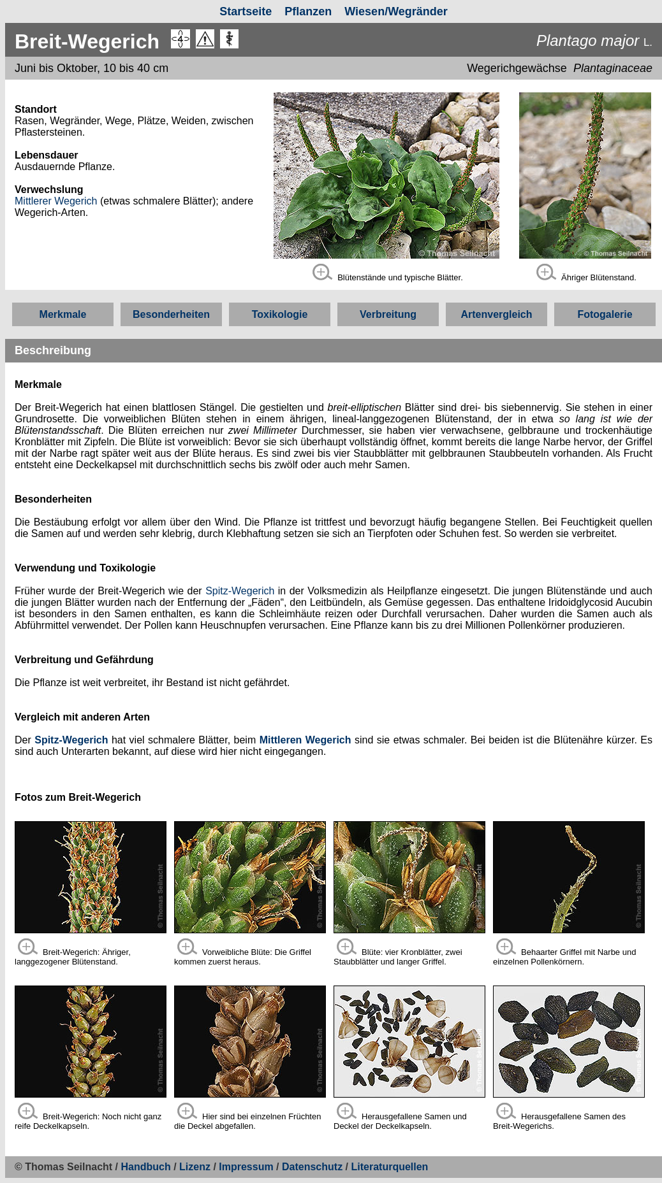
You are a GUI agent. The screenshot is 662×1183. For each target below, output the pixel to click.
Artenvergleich (496, 314)
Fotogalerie (604, 314)
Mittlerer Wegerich (56, 201)
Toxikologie (280, 314)
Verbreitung (388, 314)
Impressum (246, 1166)
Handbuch (146, 1166)
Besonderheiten (171, 314)
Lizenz (194, 1166)
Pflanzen (308, 11)
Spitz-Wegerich (239, 590)
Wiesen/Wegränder (396, 11)
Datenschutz (314, 1166)
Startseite (245, 11)
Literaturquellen (389, 1166)
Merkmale (63, 314)
